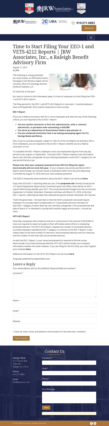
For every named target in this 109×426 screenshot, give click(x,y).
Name (16, 300)
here (85, 178)
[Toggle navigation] (91, 37)
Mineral (89, 28)
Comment (18, 273)
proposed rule (67, 183)
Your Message (48, 389)
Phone (45, 378)
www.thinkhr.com (42, 258)
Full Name (47, 358)
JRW (17, 70)
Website (16, 321)
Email (16, 311)
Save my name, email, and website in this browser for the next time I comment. (50, 331)
